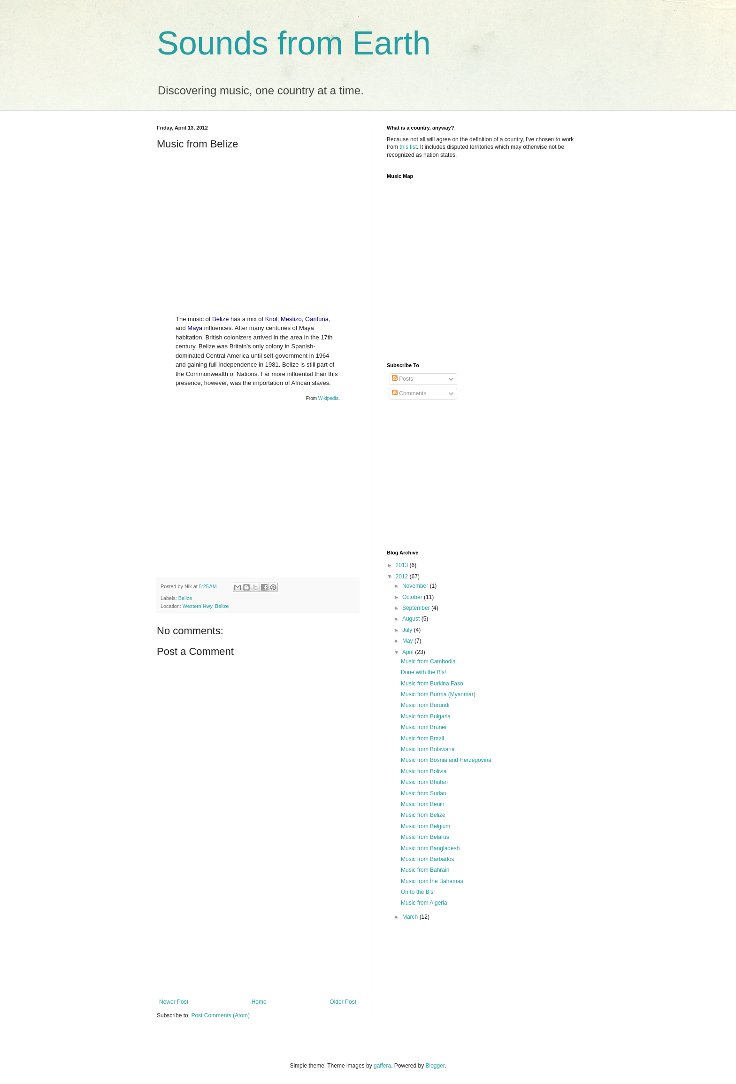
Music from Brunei (423, 727)
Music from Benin (423, 804)
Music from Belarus (425, 837)
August (412, 618)
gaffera (382, 1065)
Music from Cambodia (428, 661)
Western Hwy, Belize (206, 606)
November (416, 586)
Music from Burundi (425, 705)
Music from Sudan (423, 793)
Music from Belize (423, 815)
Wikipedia (328, 398)
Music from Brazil (422, 738)
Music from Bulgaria (426, 716)
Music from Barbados (427, 859)
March (411, 917)
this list (408, 147)
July (408, 630)
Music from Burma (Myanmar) (438, 694)
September (416, 608)
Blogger (435, 1065)
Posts (402, 379)
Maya (194, 327)
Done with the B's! (423, 672)
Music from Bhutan (424, 782)
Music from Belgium (425, 826)
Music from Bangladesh (430, 848)
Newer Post (173, 1002)
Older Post (343, 1002)
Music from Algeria (424, 902)
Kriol (271, 319)
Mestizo (291, 319)
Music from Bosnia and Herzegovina (446, 760)
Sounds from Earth (294, 43)
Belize (220, 319)
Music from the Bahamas (432, 881)
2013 (403, 565)
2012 (403, 576)
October (413, 597)
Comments (409, 393)
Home (259, 1002)
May (408, 641)
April (408, 652)
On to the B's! (418, 892)
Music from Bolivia (423, 771)
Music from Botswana (428, 749)
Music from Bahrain (425, 870)
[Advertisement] (257, 928)
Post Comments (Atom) (220, 1015)
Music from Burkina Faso (432, 683)
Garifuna (317, 319)
